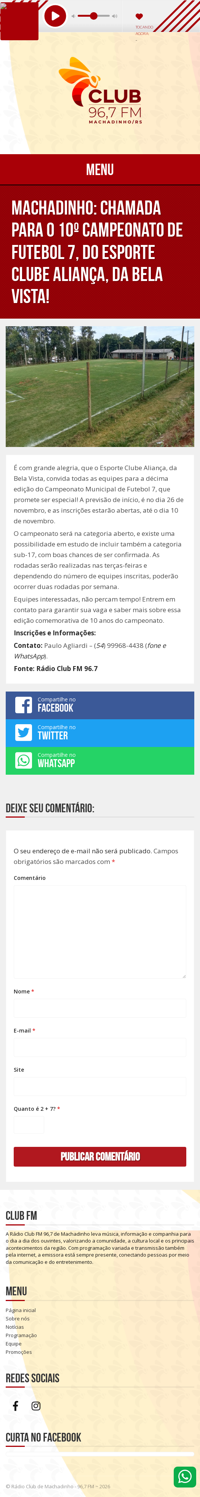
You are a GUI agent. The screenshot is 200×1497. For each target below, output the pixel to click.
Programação (21, 1335)
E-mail (24, 1030)
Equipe (14, 1343)
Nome (24, 991)
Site (19, 1069)
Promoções (19, 1352)
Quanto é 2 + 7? (37, 1108)
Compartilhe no (100, 704)
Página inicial (21, 1310)
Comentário (30, 877)
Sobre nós (18, 1318)
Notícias (15, 1326)
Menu (100, 169)
